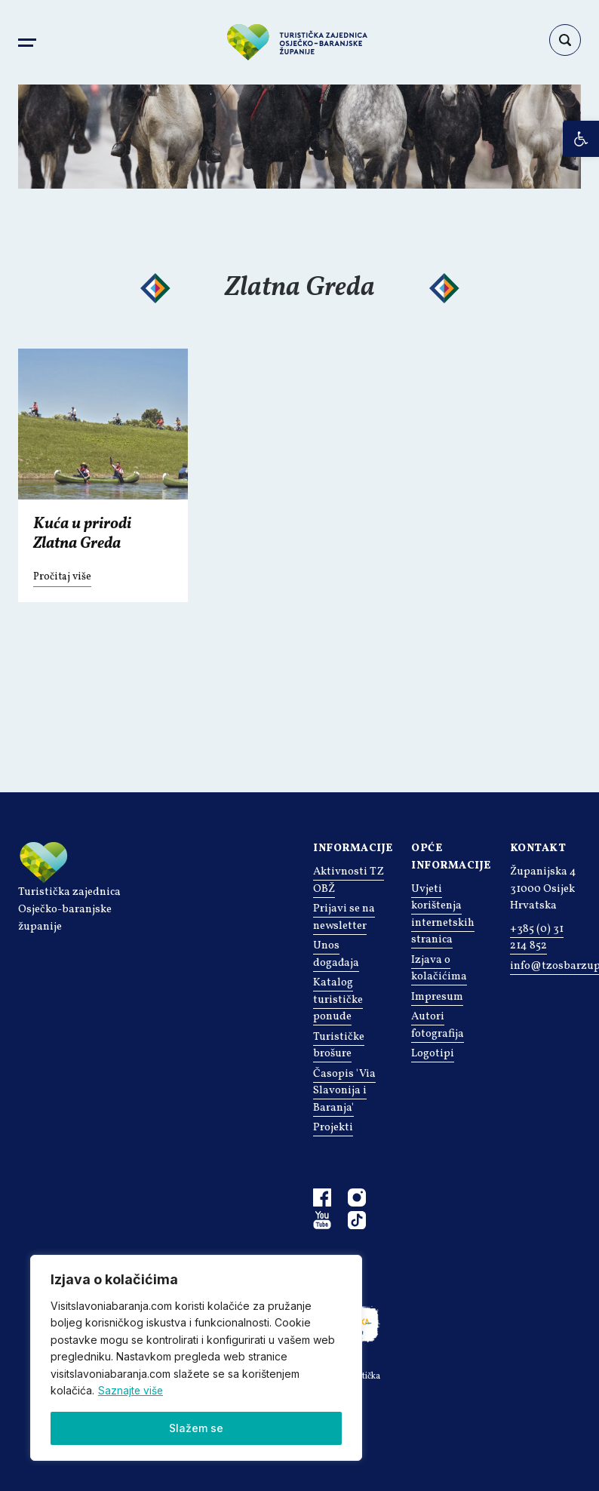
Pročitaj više (62, 577)
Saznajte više (131, 1390)
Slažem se (196, 1428)
